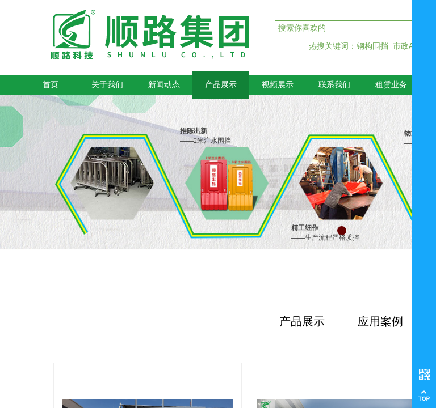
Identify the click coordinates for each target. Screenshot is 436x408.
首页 (50, 84)
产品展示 (221, 84)
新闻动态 (164, 84)
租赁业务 (391, 84)
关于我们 (107, 84)
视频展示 (278, 84)
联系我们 (334, 84)
